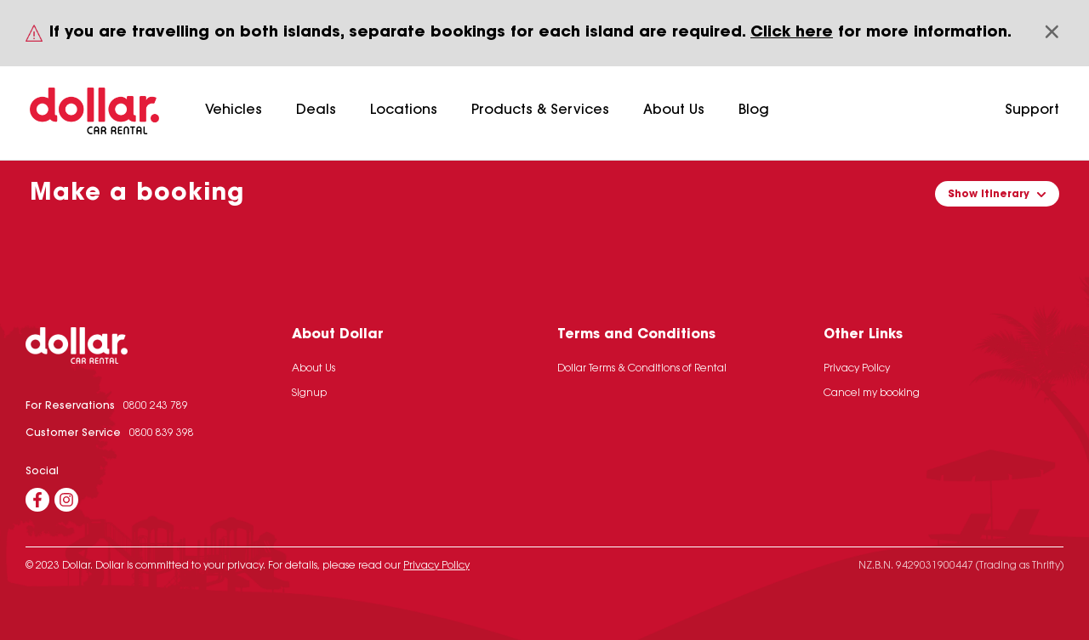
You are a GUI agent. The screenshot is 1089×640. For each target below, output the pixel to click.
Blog (753, 110)
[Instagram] (66, 500)
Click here (791, 33)
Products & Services (540, 110)
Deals (316, 110)
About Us (673, 110)
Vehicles (233, 110)
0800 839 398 (161, 433)
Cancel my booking (872, 393)
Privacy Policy (857, 369)
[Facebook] (37, 500)
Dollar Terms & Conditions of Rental (642, 369)
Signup (309, 393)
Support (1032, 110)
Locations (403, 110)
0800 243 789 (155, 406)
